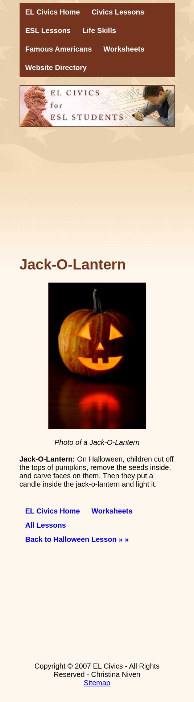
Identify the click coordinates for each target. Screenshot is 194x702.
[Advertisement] (97, 196)
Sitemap (97, 683)
